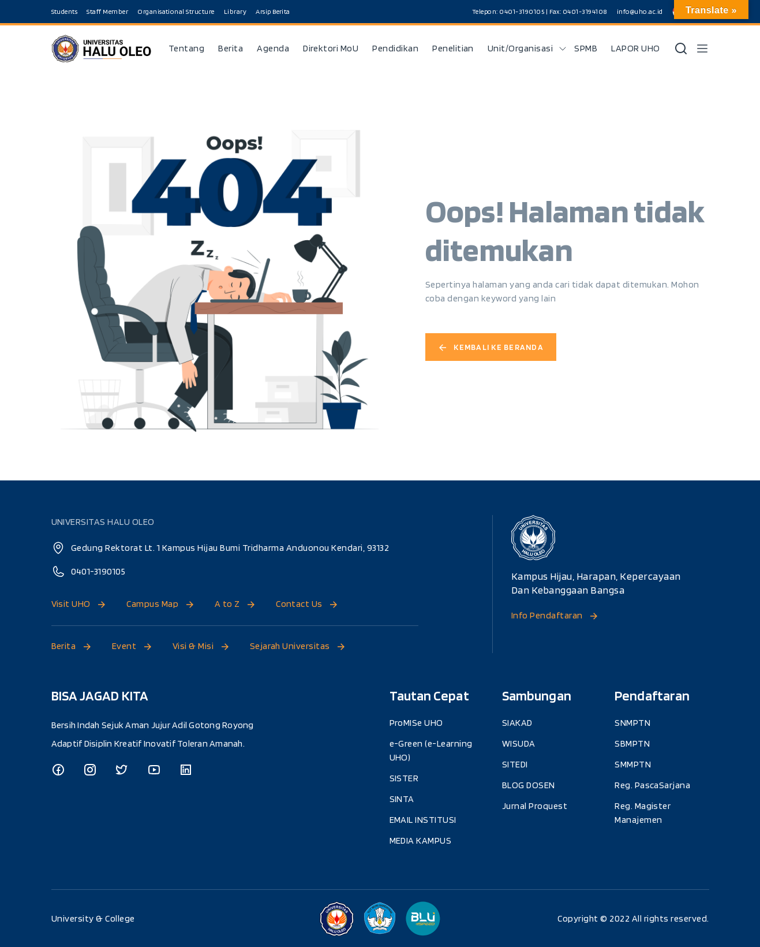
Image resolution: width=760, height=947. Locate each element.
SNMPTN (632, 722)
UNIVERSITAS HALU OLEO (103, 521)
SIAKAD (517, 722)
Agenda (272, 48)
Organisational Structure (176, 11)
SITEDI (515, 763)
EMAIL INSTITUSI (423, 819)
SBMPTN (632, 742)
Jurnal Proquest (535, 805)
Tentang (186, 48)
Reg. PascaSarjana (653, 784)
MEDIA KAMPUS (421, 839)
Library (236, 11)
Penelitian (453, 48)
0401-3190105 (98, 571)
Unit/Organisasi (520, 48)
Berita (230, 48)
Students (64, 11)
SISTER (404, 777)
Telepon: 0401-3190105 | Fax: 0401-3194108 (539, 11)
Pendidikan (395, 48)
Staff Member (108, 11)
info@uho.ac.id (640, 11)
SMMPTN (633, 763)
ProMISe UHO (417, 722)
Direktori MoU (330, 48)
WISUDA (519, 742)
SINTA (402, 798)
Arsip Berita (273, 11)
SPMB (585, 48)
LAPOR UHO (635, 48)
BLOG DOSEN (528, 784)
